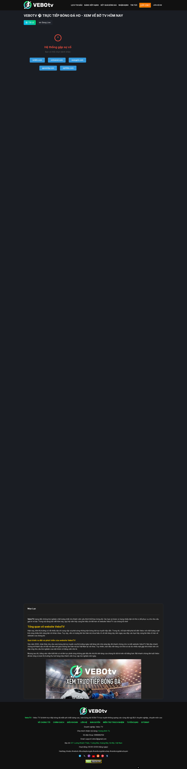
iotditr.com (37, 60)
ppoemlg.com (48, 68)
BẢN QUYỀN (95, 722)
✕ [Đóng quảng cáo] (138, 768)
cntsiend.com (57, 60)
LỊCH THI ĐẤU (76, 5)
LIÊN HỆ (84, 722)
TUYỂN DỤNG (132, 722)
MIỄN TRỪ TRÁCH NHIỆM (113, 722)
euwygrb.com (77, 60)
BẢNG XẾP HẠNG (91, 5)
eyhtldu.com (68, 68)
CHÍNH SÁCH (58, 722)
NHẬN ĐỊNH (123, 5)
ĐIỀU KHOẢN (72, 722)
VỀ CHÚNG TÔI (44, 722)
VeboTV (31, 619)
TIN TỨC (133, 5)
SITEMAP (145, 722)
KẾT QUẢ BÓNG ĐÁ (109, 5)
